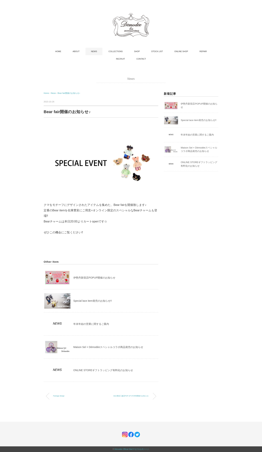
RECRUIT (120, 59)
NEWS (94, 51)
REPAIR (203, 51)
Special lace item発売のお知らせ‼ (92, 300)
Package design (59, 396)
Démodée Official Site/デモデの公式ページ (131, 449)
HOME (58, 51)
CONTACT (141, 59)
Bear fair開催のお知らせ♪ (68, 93)
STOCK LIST (157, 51)
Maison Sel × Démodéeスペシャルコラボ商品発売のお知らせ (108, 347)
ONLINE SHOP (181, 51)
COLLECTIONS (115, 51)
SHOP (137, 51)
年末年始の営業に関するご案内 (91, 323)
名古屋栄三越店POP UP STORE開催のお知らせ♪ (131, 396)
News (131, 78)
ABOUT (76, 51)
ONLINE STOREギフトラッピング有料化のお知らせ (103, 370)
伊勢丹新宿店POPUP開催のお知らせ (94, 277)
